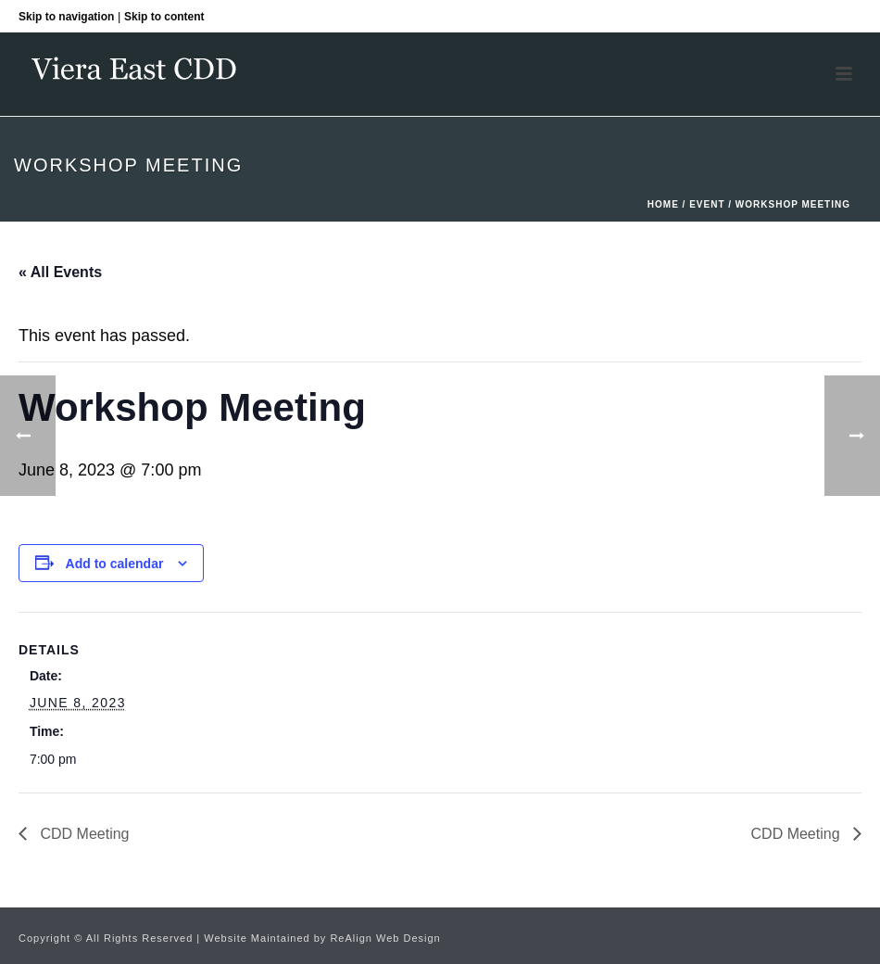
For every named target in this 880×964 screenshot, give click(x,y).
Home (663, 204)
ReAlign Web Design (385, 938)
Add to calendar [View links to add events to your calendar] (115, 563)
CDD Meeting (82, 834)
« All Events (60, 272)
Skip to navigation (66, 16)
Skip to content (164, 16)
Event (706, 204)
